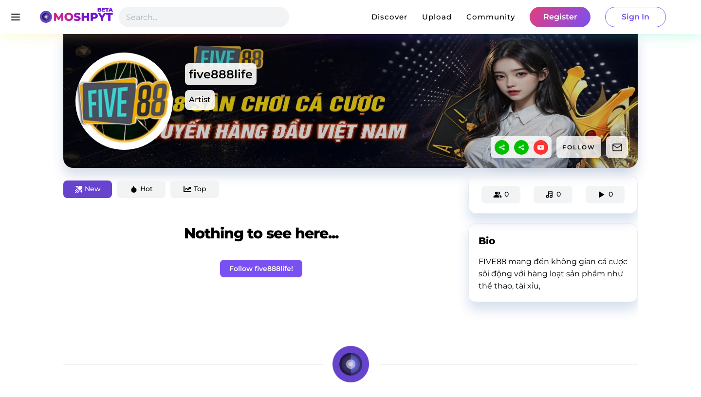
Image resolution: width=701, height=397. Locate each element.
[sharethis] (502, 147)
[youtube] (541, 147)
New (88, 188)
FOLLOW (578, 147)
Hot (141, 188)
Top (195, 188)
